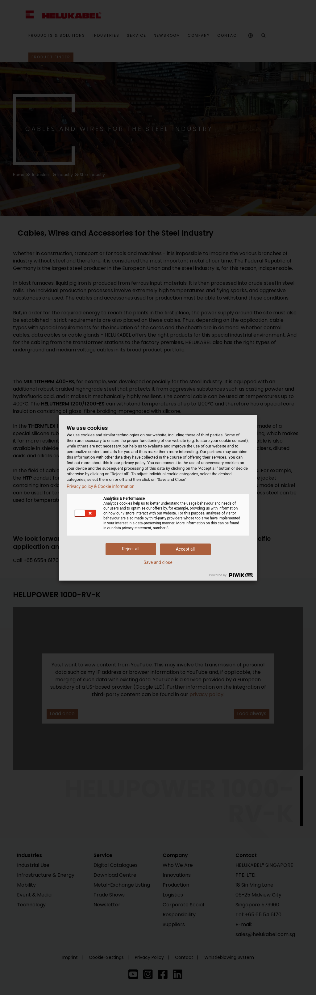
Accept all (185, 549)
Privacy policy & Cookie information (101, 486)
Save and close (158, 562)
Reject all (130, 548)
